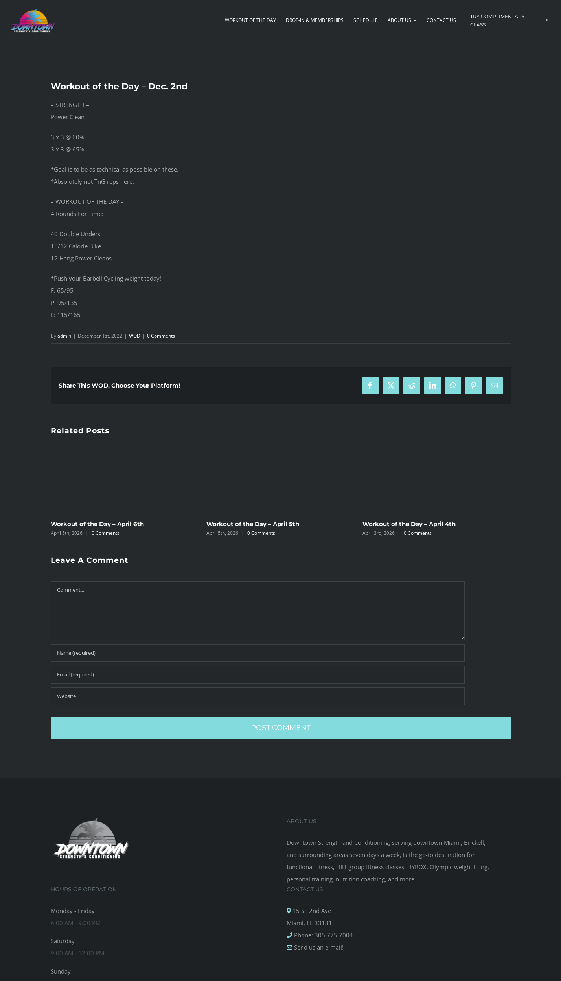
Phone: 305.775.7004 (322, 935)
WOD (134, 336)
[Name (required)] (258, 653)
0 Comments (161, 336)
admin (64, 336)
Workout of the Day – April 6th (97, 524)
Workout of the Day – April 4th (409, 524)
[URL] (258, 696)
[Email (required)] (258, 675)
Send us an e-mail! (318, 947)
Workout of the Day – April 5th (252, 524)
